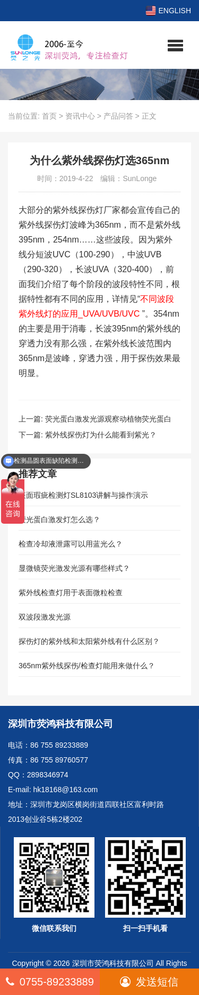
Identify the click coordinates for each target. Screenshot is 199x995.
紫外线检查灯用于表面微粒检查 (71, 592)
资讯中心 (80, 116)
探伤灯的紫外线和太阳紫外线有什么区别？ (89, 641)
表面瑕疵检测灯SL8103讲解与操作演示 (83, 495)
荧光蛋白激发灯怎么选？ (59, 519)
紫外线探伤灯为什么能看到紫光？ (101, 435)
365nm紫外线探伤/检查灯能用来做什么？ (87, 665)
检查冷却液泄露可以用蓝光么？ (71, 544)
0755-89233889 (50, 982)
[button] (175, 45)
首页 (49, 116)
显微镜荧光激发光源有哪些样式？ (74, 568)
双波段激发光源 (45, 617)
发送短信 (149, 982)
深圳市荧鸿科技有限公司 (113, 963)
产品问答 (118, 116)
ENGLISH (168, 10)
